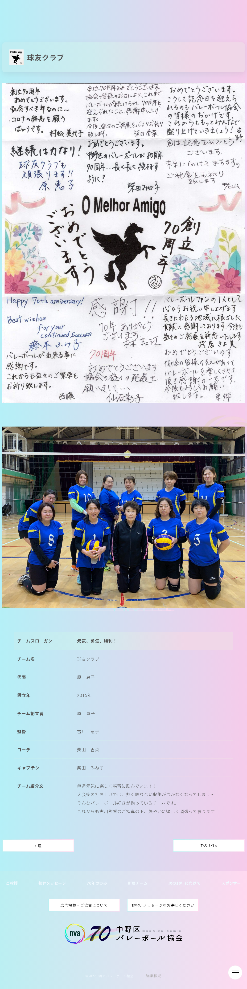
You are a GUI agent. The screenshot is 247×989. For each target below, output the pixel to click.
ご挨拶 (12, 883)
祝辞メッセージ (52, 883)
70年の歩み (97, 883)
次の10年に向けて (184, 883)
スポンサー (231, 883)
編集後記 (154, 975)
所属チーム (138, 883)
